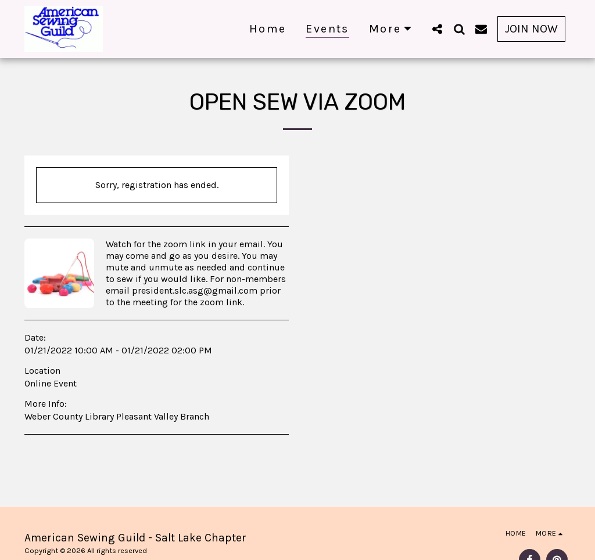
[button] (436, 29)
